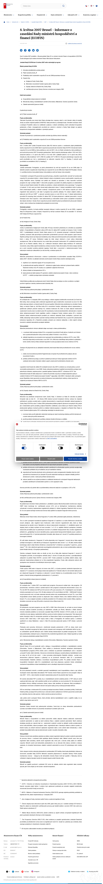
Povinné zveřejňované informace (14, 877)
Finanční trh (41, 15)
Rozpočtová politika (24, 15)
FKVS (78, 850)
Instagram (35, 872)
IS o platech (80, 853)
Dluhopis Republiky (33, 847)
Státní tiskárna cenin (58, 853)
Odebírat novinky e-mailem (76, 871)
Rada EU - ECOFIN (25, 22)
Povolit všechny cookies (76, 443)
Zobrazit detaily (79, 439)
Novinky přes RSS (92, 871)
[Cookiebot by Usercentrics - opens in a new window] (80, 409)
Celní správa (56, 841)
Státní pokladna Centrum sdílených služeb (61, 857)
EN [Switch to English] (92, 6)
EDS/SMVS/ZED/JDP (82, 856)
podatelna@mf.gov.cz (15, 847)
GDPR (58, 877)
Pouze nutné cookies (27, 443)
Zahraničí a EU (72, 15)
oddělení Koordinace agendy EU (75, 43)
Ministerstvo (8, 15)
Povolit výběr (51, 443)
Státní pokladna (32, 850)
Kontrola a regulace (89, 15)
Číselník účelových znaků (83, 847)
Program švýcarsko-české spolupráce (37, 844)
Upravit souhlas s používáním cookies (46, 877)
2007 (45, 22)
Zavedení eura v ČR (33, 860)
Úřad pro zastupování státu (59, 850)
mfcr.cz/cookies (51, 423)
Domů (8, 22)
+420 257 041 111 (14, 844)
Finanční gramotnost (33, 856)
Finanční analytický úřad (59, 847)
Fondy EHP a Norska (33, 841)
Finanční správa (56, 844)
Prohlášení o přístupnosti (29, 877)
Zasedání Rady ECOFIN (36, 22)
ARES (78, 841)
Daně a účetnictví (56, 15)
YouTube (25, 872)
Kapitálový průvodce (33, 863)
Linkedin (15, 872)
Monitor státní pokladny (34, 853)
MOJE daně (80, 844)
